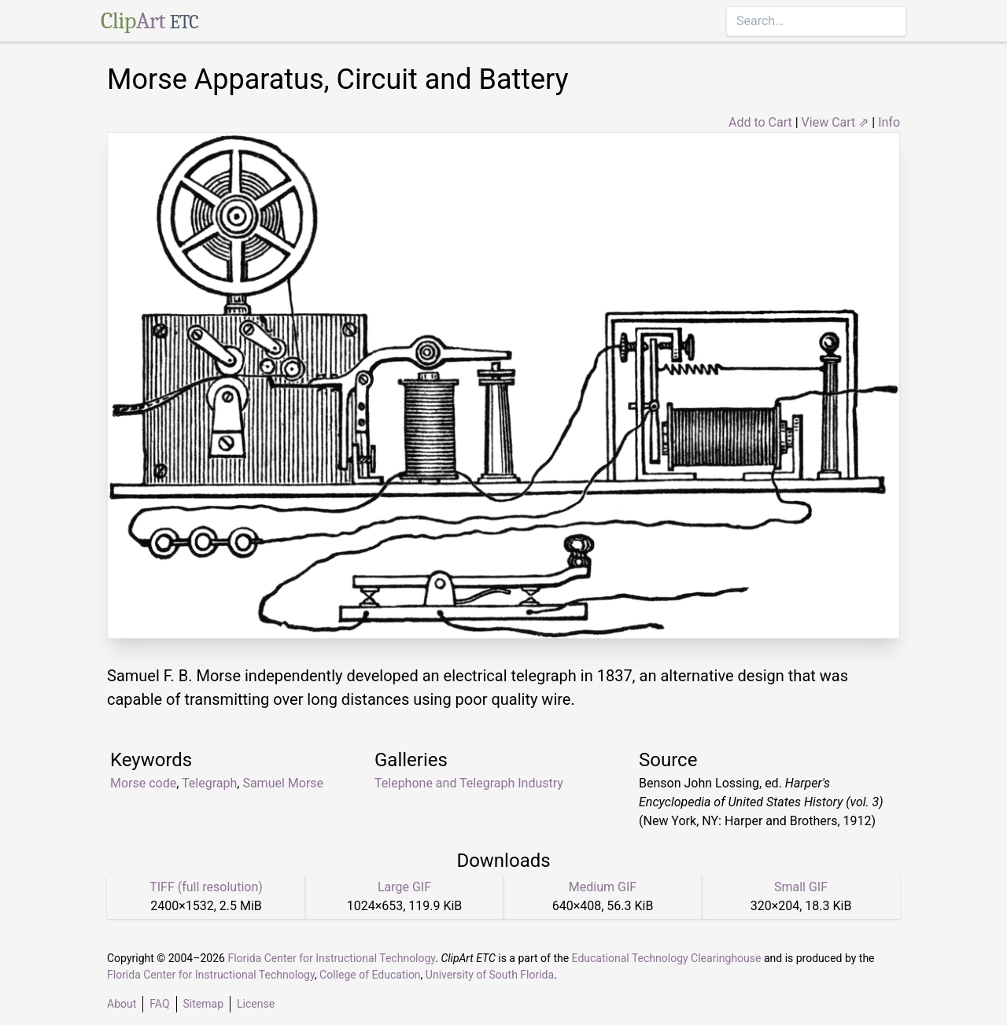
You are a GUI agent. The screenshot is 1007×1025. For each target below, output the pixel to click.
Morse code (143, 783)
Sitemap (203, 1003)
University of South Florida (490, 974)
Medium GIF (602, 886)
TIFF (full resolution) (206, 886)
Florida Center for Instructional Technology (331, 958)
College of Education (370, 974)
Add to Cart (760, 122)
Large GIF (404, 886)
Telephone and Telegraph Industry (468, 783)
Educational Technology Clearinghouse (667, 958)
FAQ (159, 1003)
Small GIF (801, 886)
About (121, 1003)
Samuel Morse (282, 783)
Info (889, 122)
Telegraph (209, 783)
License (256, 1003)
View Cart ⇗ (835, 122)
